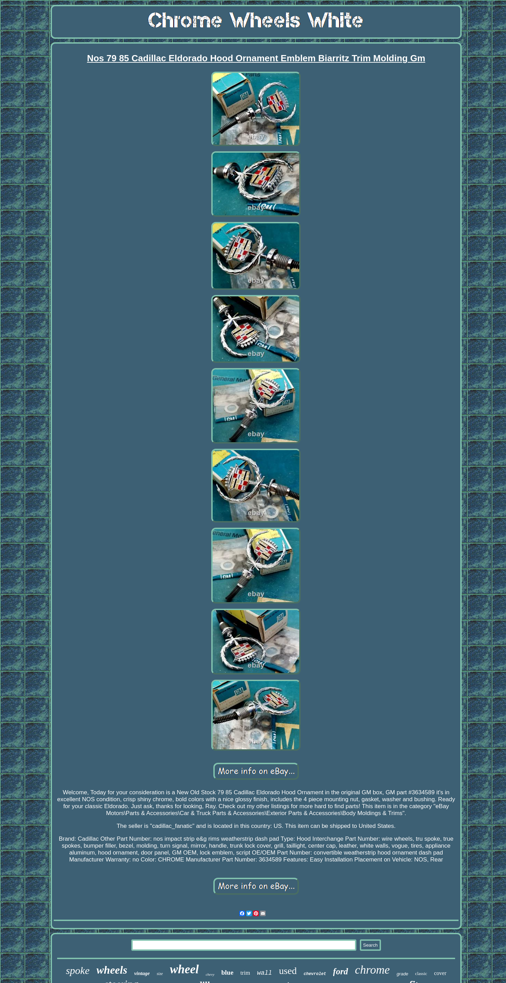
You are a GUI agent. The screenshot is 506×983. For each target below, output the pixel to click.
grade (402, 973)
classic (421, 973)
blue (227, 972)
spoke (77, 970)
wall (264, 972)
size (160, 973)
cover (440, 973)
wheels (111, 970)
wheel (184, 969)
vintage (142, 973)
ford (340, 971)
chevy (210, 974)
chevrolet (315, 974)
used (287, 970)
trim (245, 972)
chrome (372, 969)
